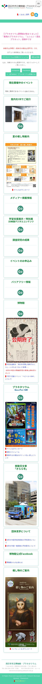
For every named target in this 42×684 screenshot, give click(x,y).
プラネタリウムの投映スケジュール (15, 57)
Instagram (15, 70)
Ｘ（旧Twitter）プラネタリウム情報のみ (21, 74)
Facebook (26, 70)
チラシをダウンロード (21, 190)
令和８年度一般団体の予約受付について (21, 546)
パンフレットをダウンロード (21, 649)
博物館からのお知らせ (14, 562)
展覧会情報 (36, 57)
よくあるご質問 (23, 14)
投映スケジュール (13, 452)
